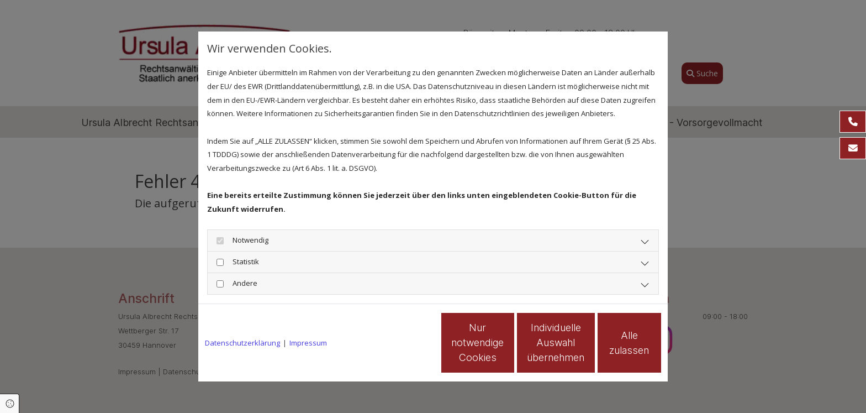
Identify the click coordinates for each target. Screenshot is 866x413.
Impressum (308, 343)
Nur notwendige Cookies (400, 343)
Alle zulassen (610, 342)
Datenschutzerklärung (242, 343)
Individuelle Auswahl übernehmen (505, 342)
